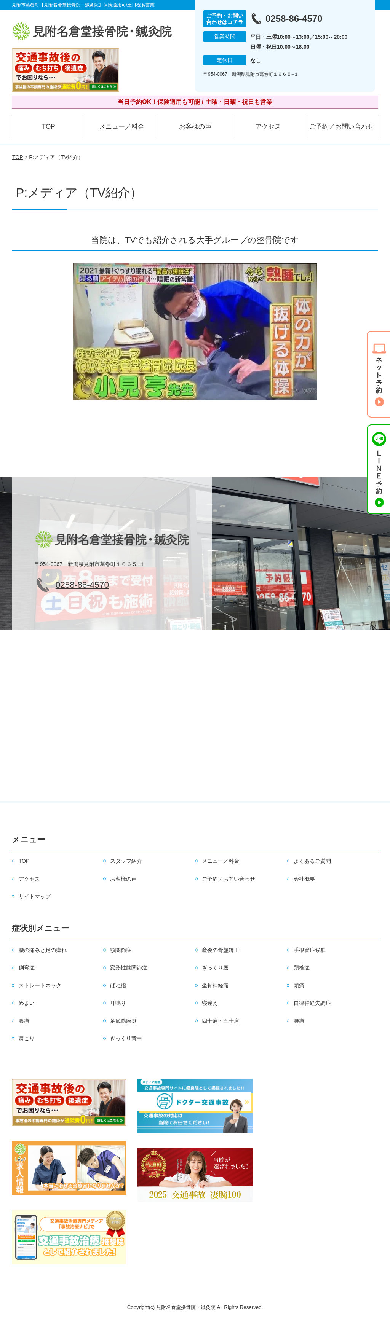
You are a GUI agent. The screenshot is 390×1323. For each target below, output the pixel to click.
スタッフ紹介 (126, 861)
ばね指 (118, 985)
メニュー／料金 (121, 126)
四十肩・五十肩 (220, 1021)
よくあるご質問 (312, 861)
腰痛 (299, 1021)
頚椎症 (302, 967)
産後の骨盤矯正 (220, 950)
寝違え (210, 1003)
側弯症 (27, 967)
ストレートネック (40, 985)
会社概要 (304, 879)
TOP (48, 126)
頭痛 (299, 985)
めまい (27, 1003)
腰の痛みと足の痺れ (43, 950)
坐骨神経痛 (215, 985)
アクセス (268, 126)
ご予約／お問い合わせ (341, 126)
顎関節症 (120, 950)
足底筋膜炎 (123, 1021)
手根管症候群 (310, 950)
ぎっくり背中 (126, 1038)
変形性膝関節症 (128, 967)
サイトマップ (35, 896)
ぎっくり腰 (215, 967)
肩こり (27, 1038)
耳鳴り (118, 1003)
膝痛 (24, 1021)
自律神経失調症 (312, 1003)
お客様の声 (195, 126)
